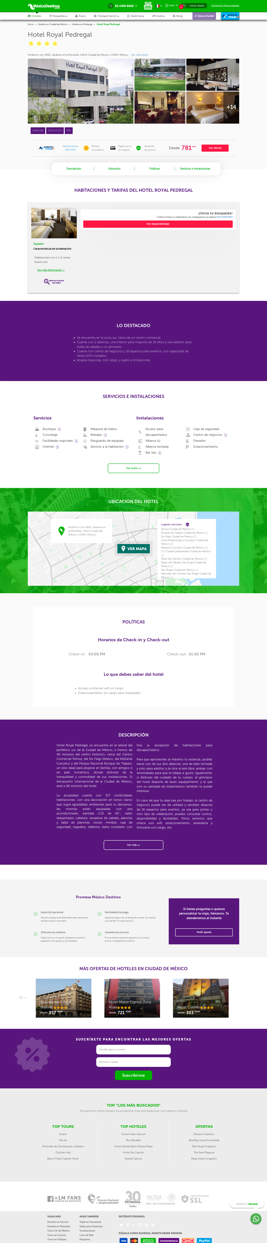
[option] (65, 999)
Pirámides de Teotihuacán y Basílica (63, 1145)
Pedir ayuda (204, 931)
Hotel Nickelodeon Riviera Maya (133, 1145)
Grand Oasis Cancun (133, 1133)
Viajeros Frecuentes (90, 1221)
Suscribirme (133, 1074)
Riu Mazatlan (133, 1139)
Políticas (154, 168)
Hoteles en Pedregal (82, 24)
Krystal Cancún (133, 1158)
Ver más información (51, 270)
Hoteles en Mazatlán (58, 1225)
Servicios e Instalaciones (195, 168)
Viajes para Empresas (91, 1225)
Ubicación (114, 168)
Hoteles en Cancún (58, 1221)
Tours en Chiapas (56, 1238)
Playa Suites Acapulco (204, 1158)
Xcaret (63, 1133)
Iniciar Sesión (197, 5)
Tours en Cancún (56, 1234)
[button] (110, 16)
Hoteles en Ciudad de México (53, 24)
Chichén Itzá (63, 1152)
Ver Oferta (215, 148)
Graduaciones (87, 1230)
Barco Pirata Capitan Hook (63, 1158)
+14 (231, 107)
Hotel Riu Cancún (133, 1152)
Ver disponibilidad (158, 224)
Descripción (73, 168)
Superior (38, 244)
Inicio (30, 24)
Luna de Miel (87, 1234)
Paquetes (85, 1238)
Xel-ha (63, 1139)
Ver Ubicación (139, 54)
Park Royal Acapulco (204, 1145)
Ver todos (133, 467)
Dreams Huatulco (204, 1133)
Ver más (133, 844)
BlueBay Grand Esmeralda (204, 1139)
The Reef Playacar (204, 1152)
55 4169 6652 (225, 217)
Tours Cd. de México (58, 1230)
